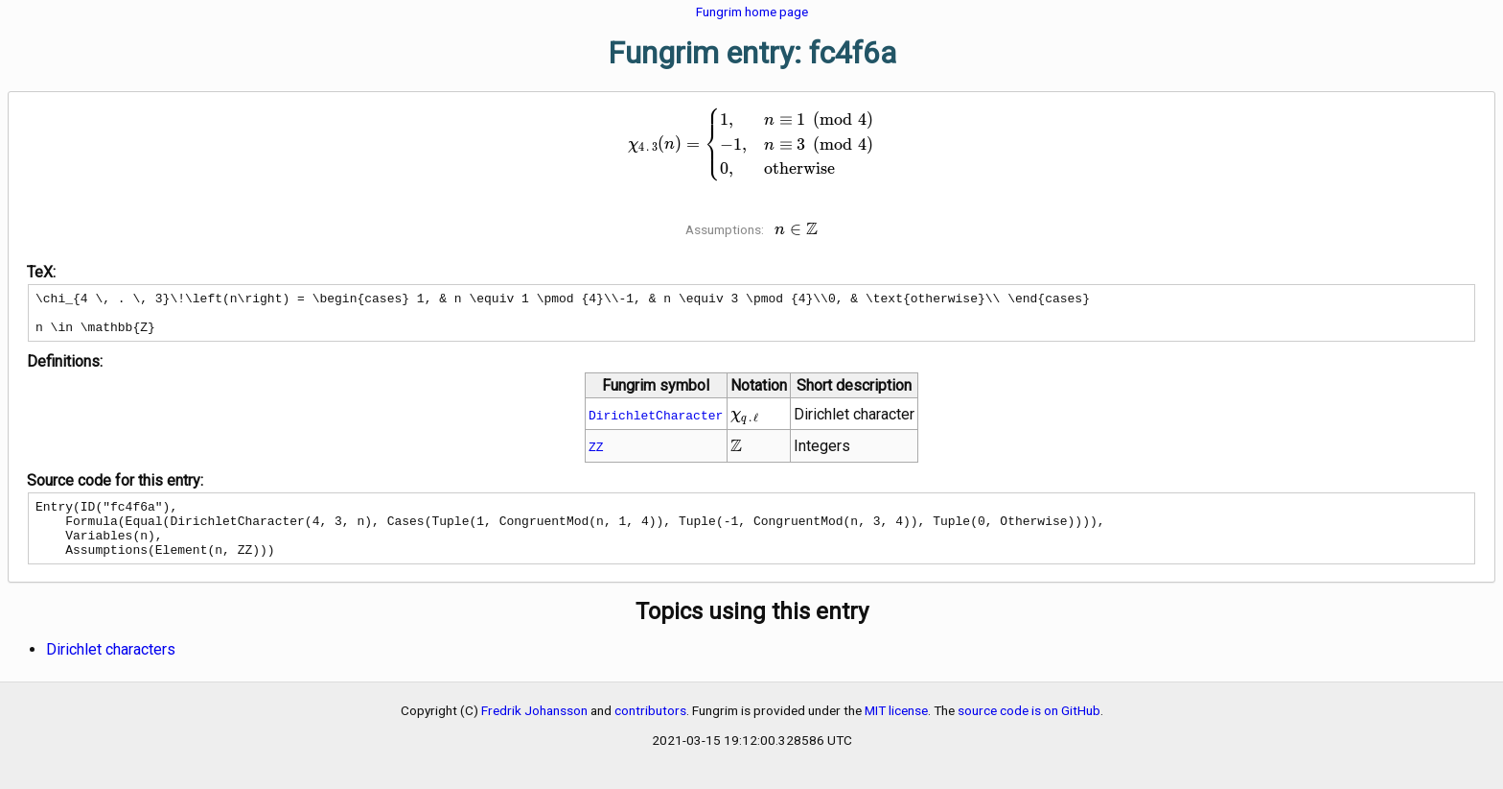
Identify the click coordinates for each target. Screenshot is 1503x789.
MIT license (896, 730)
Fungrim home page (752, 11)
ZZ (596, 455)
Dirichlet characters (110, 669)
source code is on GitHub (1029, 730)
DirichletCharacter (656, 423)
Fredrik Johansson (534, 730)
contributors (650, 730)
